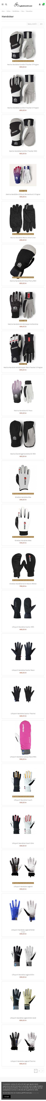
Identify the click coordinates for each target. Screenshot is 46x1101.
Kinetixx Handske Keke (23, 540)
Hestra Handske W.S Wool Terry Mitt (23, 281)
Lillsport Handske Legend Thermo (23, 1061)
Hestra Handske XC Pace (23, 411)
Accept (6, 1096)
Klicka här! (35, 1093)
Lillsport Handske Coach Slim (23, 843)
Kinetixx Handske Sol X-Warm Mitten (23, 584)
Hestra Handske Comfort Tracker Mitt (23, 151)
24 (41, 24)
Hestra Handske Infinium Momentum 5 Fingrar (23, 194)
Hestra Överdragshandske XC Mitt (23, 454)
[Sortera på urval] (33, 24)
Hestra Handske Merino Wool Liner (23, 238)
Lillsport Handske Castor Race (23, 670)
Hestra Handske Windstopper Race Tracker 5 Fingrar (23, 367)
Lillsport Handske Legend (23, 887)
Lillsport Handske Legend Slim (23, 975)
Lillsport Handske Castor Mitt (23, 627)
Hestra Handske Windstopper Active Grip (23, 324)
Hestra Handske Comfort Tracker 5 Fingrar (23, 108)
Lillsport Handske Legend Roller (23, 930)
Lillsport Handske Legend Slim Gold (23, 1018)
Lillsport (23, 931)
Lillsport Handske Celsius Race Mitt (23, 757)
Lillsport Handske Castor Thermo (23, 714)
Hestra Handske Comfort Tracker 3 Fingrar (23, 65)
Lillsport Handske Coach (23, 800)
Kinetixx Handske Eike (23, 497)
